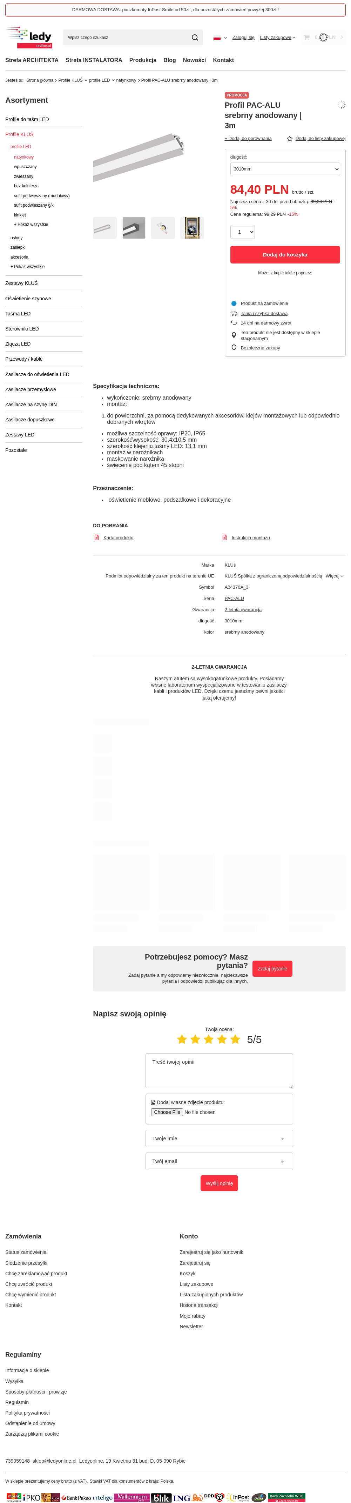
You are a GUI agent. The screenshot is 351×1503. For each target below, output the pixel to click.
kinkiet (20, 215)
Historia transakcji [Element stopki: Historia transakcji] (199, 1305)
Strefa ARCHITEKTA (32, 60)
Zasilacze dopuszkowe (30, 419)
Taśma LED (18, 313)
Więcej (332, 576)
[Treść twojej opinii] (219, 1070)
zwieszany (23, 176)
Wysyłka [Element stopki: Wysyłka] (14, 1381)
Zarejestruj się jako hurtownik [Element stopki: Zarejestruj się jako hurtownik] (211, 1252)
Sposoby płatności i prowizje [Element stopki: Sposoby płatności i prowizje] (36, 1392)
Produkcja (142, 60)
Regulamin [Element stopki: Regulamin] (17, 1402)
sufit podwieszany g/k (34, 205)
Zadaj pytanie (272, 968)
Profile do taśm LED (27, 119)
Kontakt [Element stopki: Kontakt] (13, 1305)
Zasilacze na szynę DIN (31, 404)
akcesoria (19, 257)
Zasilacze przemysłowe (30, 389)
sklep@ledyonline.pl (54, 1461)
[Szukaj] (195, 37)
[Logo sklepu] (28, 37)
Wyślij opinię (219, 1183)
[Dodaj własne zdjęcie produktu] (197, 1112)
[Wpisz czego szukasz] (133, 37)
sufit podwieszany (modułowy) (42, 195)
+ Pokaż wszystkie (31, 224)
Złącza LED (18, 344)
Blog (169, 60)
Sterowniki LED (22, 329)
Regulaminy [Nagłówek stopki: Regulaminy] (23, 1354)
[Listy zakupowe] (277, 37)
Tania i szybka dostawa (264, 313)
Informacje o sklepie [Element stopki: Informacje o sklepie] (27, 1370)
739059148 (17, 1461)
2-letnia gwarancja (243, 609)
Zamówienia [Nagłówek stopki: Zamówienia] (23, 1236)
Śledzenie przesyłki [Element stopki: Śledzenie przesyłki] (26, 1263)
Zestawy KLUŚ (21, 283)
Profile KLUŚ (70, 80)
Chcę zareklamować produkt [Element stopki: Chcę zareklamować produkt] (36, 1273)
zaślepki (18, 247)
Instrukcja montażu (251, 537)
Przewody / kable (24, 359)
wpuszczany (25, 166)
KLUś (230, 565)
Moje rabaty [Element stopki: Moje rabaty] (192, 1316)
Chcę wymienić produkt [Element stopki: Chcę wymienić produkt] (30, 1294)
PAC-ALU (234, 598)
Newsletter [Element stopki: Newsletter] (191, 1326)
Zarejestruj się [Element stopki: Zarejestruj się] (195, 1263)
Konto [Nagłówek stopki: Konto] (189, 1236)
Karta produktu (118, 537)
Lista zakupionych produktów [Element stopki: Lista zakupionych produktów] (211, 1294)
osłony (16, 237)
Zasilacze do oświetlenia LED (37, 374)
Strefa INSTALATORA (94, 60)
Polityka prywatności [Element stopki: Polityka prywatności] (27, 1413)
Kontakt (223, 60)
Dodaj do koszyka (285, 255)
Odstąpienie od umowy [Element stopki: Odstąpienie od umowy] (30, 1423)
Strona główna (39, 80)
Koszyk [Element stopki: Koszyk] (188, 1273)
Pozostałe (16, 450)
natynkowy (126, 80)
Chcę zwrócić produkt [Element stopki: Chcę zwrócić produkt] (28, 1284)
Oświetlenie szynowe (28, 298)
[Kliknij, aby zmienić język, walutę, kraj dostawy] (220, 37)
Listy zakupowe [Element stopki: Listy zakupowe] (197, 1284)
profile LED (99, 80)
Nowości (194, 60)
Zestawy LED (19, 434)
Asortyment (26, 100)
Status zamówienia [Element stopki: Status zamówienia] (26, 1252)
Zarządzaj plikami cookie (32, 1434)
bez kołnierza (26, 185)
